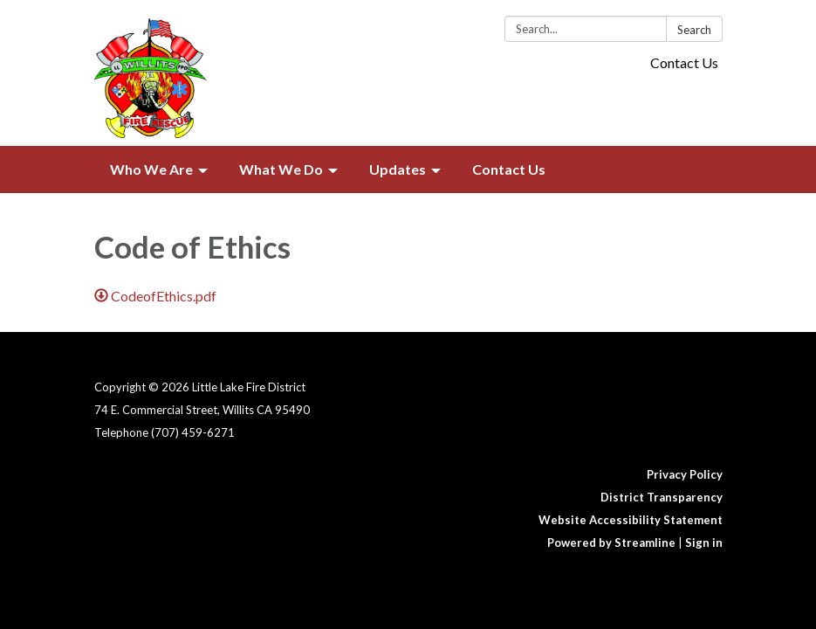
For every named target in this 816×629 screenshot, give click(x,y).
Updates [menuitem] (397, 169)
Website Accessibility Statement (630, 520)
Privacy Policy (685, 474)
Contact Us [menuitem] (508, 169)
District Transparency (661, 497)
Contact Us (684, 62)
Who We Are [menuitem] (151, 169)
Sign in (704, 543)
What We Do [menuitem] (281, 169)
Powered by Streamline (611, 543)
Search (694, 30)
